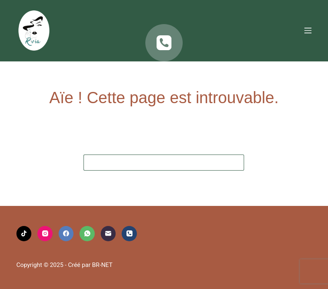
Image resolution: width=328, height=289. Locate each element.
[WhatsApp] (87, 233)
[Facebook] (66, 233)
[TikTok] (24, 233)
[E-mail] (108, 233)
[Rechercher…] (156, 163)
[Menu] (308, 30)
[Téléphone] (164, 42)
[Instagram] (45, 233)
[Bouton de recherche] (236, 163)
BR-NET (102, 265)
